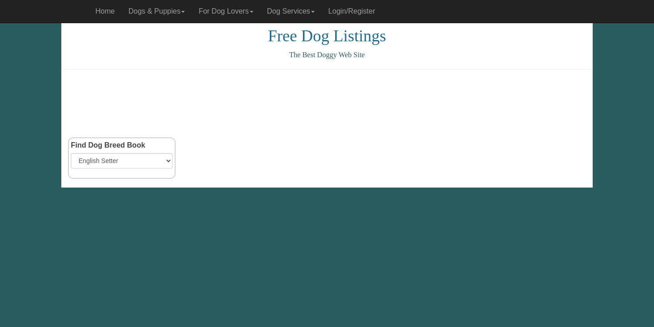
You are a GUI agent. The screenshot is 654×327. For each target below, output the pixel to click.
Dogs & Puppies (157, 11)
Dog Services (291, 11)
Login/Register (351, 11)
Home (105, 11)
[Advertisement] (327, 103)
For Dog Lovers (225, 11)
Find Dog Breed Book (108, 145)
